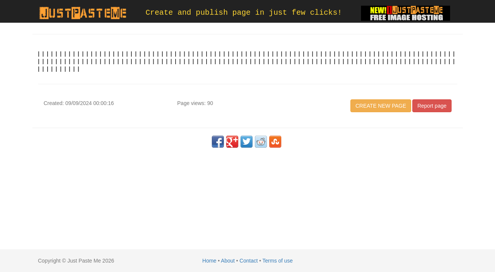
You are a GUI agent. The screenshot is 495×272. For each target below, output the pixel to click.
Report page (431, 106)
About (228, 261)
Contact (248, 261)
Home (209, 261)
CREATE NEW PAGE (380, 106)
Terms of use (277, 261)
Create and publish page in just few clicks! (244, 12)
